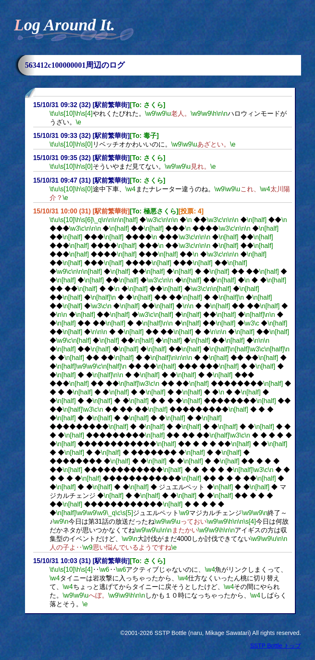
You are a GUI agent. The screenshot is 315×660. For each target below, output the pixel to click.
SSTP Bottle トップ (275, 645)
